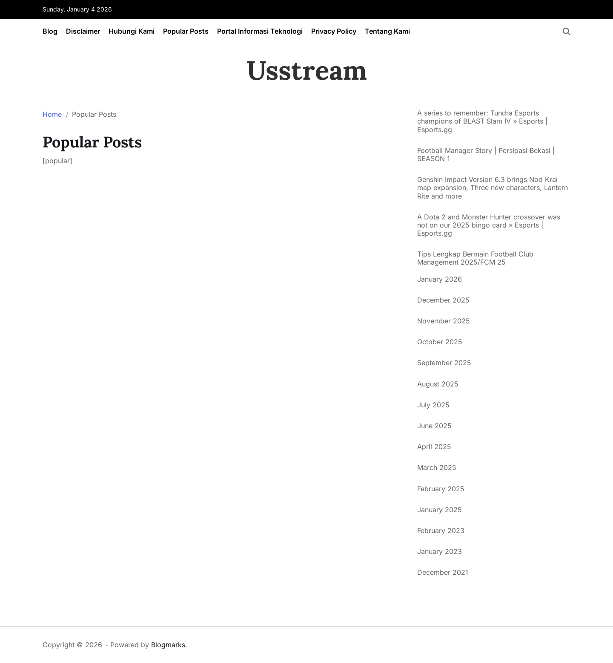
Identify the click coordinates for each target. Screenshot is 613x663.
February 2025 (440, 488)
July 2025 (433, 405)
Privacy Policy (333, 31)
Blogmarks (168, 644)
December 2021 (442, 572)
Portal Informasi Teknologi (260, 31)
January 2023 (439, 551)
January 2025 (439, 509)
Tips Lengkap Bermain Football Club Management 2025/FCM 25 (475, 258)
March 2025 (436, 467)
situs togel (433, 596)
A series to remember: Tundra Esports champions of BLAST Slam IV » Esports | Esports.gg (482, 121)
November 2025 (443, 321)
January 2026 (439, 279)
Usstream (306, 70)
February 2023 (440, 530)
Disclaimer (83, 31)
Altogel (428, 607)
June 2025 (434, 425)
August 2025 (437, 384)
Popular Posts (186, 31)
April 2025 (434, 446)
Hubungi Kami (132, 31)
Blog (50, 31)
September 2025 (444, 362)
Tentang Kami (387, 31)
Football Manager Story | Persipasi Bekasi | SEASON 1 (486, 155)
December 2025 (443, 300)
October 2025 (439, 341)
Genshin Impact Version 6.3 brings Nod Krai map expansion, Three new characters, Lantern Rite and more (492, 188)
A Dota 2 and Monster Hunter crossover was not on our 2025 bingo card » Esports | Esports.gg (488, 225)
